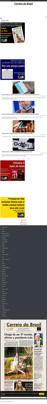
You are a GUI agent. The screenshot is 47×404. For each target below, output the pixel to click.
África (3, 257)
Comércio (4, 295)
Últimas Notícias (5, 254)
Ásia (3, 261)
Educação (4, 237)
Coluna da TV (4, 293)
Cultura (3, 231)
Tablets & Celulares (6, 310)
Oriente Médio (5, 248)
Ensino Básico (4, 239)
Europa (3, 244)
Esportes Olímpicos (6, 267)
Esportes (3, 265)
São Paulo (4, 284)
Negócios (4, 280)
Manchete (4, 299)
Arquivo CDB (4, 227)
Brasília (3, 291)
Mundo (3, 301)
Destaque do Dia (5, 233)
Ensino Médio (4, 241)
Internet (3, 297)
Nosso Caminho (23, 222)
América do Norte (5, 259)
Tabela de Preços (23, 224)
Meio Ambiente (5, 276)
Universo (3, 314)
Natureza (4, 278)
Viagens (3, 286)
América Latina (5, 289)
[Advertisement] (23, 11)
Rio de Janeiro (4, 282)
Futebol (3, 271)
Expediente (23, 220)
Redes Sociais (4, 303)
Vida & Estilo (4, 316)
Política (3, 252)
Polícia (3, 250)
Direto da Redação (5, 235)
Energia (3, 263)
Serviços (3, 307)
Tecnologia (4, 312)
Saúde (3, 305)
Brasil (3, 229)
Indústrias (4, 273)
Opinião (3, 246)
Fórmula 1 (4, 269)
